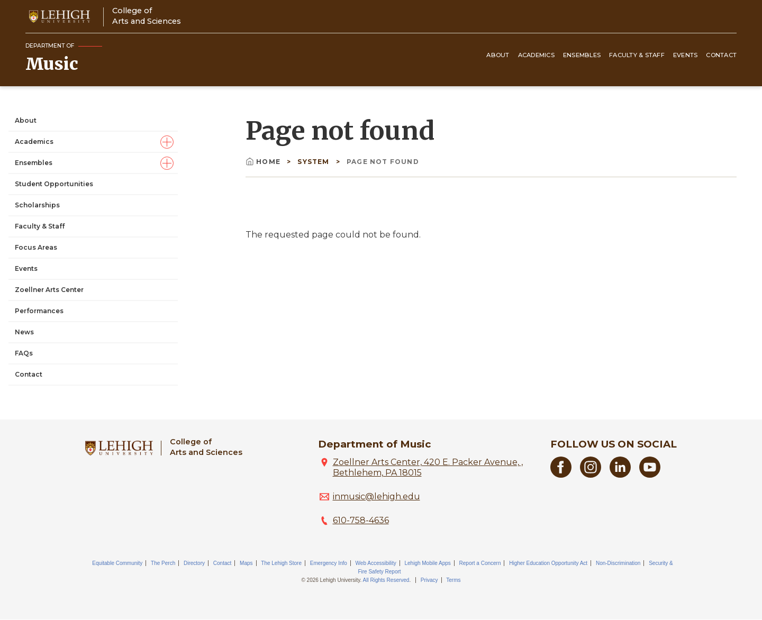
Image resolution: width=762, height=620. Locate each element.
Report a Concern (480, 563)
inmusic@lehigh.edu (376, 496)
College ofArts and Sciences (146, 15)
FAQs (24, 353)
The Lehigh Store (281, 563)
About (497, 55)
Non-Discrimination (618, 563)
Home (264, 162)
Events (685, 55)
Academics (536, 55)
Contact (721, 55)
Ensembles (582, 55)
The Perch (163, 563)
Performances (39, 311)
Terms (453, 580)
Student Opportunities (54, 184)
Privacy (429, 580)
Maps (246, 563)
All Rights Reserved (386, 580)
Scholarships (37, 205)
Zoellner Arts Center (49, 290)
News (24, 332)
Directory (194, 563)
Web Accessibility (376, 563)
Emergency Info (328, 563)
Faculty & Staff (637, 55)
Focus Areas (36, 247)
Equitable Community (117, 563)
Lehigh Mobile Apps (427, 563)
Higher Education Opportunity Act (548, 563)
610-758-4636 (361, 520)
